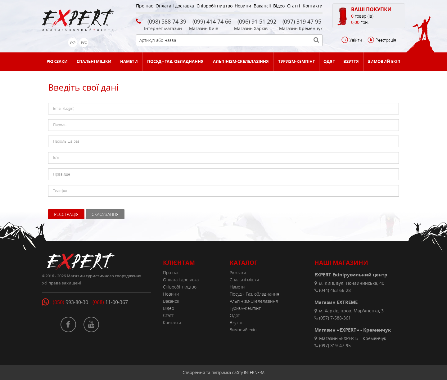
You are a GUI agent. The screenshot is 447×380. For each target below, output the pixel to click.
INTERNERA (254, 372)
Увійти (356, 40)
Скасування (105, 214)
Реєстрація (386, 40)
